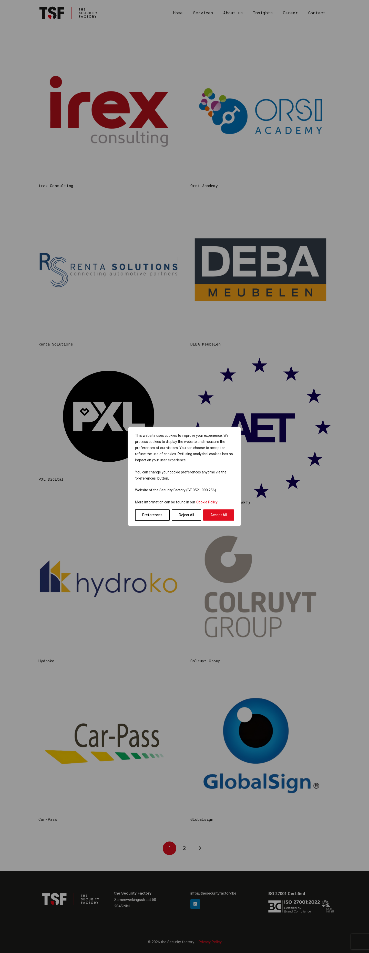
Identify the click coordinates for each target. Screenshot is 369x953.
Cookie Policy (207, 502)
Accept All (218, 515)
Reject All (186, 515)
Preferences (152, 515)
